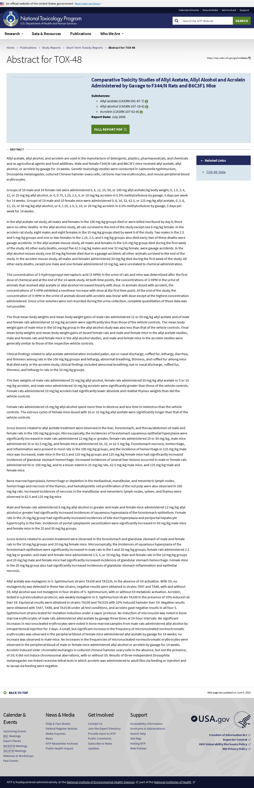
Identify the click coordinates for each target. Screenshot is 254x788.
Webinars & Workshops (18, 756)
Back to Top (18, 693)
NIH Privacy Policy (234, 749)
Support (244, 10)
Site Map (135, 738)
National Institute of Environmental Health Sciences (101, 782)
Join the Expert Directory (104, 729)
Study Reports (51, 48)
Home (11, 48)
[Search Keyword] (207, 21)
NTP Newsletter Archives (62, 743)
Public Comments (99, 738)
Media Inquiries (56, 734)
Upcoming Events (14, 731)
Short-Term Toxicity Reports (84, 48)
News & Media (210, 10)
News (49, 738)
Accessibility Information (146, 724)
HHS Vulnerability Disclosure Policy (223, 744)
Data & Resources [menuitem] (46, 33)
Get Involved (229, 10)
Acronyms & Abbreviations (147, 729)
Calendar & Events (189, 10)
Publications (28, 48)
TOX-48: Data (216, 172)
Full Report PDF (108, 129)
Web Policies (138, 748)
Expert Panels (12, 741)
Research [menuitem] (12, 33)
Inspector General (235, 740)
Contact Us (95, 724)
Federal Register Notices (61, 729)
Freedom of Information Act (228, 735)
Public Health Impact (59, 748)
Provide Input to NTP (102, 734)
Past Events (10, 761)
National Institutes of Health (172, 782)
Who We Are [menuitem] (110, 33)
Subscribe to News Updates (100, 746)
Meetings (12, 736)
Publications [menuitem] (80, 33)
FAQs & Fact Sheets (58, 724)
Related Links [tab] (215, 160)
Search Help (138, 734)
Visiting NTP (138, 743)
